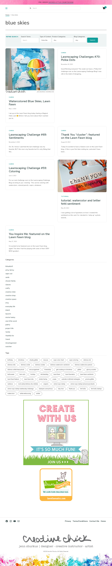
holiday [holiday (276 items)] (33, 374)
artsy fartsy (9, 270)
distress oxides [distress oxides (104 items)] (40, 365)
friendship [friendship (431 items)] (47, 370)
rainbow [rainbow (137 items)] (10, 384)
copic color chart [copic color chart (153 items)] (58, 360)
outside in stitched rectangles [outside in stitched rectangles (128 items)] (71, 379)
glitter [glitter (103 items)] (79, 370)
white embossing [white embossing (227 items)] (25, 394)
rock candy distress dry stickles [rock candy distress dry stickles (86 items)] (28, 384)
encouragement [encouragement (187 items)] (34, 370)
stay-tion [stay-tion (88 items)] (61, 389)
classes (8, 285)
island (7, 310)
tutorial (65, 196)
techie (7, 332)
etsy (7, 303)
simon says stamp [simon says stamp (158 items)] (59, 384)
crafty (7, 288)
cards (11, 97)
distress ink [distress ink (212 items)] (87, 360)
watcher (8, 346)
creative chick (10, 292)
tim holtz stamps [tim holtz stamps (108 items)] (96, 389)
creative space (10, 299)
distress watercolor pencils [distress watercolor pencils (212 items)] (83, 365)
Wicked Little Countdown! (60, 2)
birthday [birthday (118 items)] (10, 360)
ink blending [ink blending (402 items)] (44, 374)
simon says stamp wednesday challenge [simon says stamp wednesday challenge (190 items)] (21, 389)
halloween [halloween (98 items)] (11, 374)
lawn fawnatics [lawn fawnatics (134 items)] (70, 374)
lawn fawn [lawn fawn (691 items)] (56, 374)
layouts (8, 314)
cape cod (8, 274)
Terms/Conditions (80, 521)
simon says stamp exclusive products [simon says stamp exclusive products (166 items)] (82, 384)
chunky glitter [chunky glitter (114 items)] (34, 360)
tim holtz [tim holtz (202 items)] (83, 389)
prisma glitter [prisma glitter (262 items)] (89, 379)
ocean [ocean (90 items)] (54, 379)
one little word (11, 321)
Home (7, 15)
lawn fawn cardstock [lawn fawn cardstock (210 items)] (86, 374)
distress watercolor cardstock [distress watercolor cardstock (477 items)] (60, 365)
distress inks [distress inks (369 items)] (12, 365)
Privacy (68, 521)
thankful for (9, 336)
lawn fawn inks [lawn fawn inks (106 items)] (29, 379)
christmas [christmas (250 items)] (21, 360)
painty (7, 325)
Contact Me (94, 521)
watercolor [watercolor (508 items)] (11, 394)
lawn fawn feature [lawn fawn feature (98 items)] (13, 379)
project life (9, 328)
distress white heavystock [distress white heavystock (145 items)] (16, 370)
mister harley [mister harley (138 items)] (43, 379)
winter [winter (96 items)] (38, 394)
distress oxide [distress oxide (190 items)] (25, 365)
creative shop (10, 295)
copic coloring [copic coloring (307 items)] (73, 360)
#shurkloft (9, 266)
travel (7, 339)
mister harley (10, 317)
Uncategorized (10, 343)
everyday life (10, 306)
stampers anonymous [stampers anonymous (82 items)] (46, 389)
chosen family (10, 281)
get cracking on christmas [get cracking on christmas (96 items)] (64, 370)
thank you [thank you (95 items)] (72, 389)
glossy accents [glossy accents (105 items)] (91, 370)
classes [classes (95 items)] (45, 360)
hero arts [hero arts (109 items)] (22, 374)
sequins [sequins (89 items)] (45, 384)
